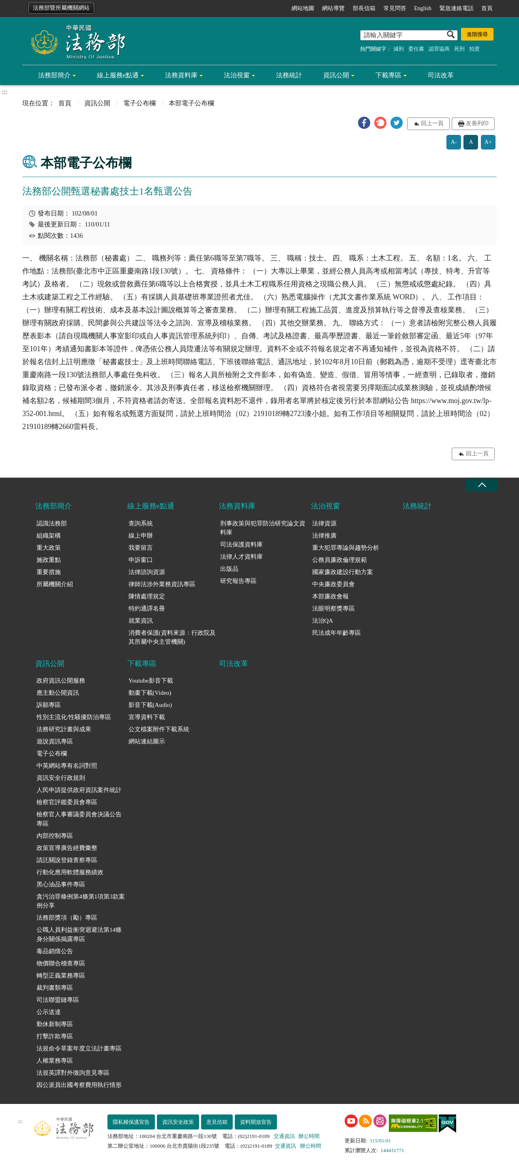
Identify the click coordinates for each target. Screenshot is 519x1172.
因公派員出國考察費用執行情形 (79, 1085)
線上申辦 (141, 535)
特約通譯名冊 (147, 608)
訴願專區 (48, 705)
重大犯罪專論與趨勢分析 (345, 547)
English (422, 8)
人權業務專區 (54, 1060)
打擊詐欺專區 (54, 1036)
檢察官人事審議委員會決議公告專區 (79, 819)
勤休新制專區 (54, 1024)
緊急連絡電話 (457, 8)
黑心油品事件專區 (60, 884)
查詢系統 (141, 523)
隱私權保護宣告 (131, 1122)
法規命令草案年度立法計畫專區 (79, 1048)
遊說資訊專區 (54, 741)
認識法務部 (51, 523)
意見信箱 (216, 1122)
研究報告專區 (238, 581)
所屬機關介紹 (54, 584)
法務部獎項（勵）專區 (66, 917)
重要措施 (48, 572)
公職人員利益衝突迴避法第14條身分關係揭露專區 (79, 934)
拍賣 (474, 49)
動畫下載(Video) (150, 693)
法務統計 (289, 75)
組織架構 (48, 535)
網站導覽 (333, 8)
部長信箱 (364, 8)
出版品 (229, 569)
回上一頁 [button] (432, 123)
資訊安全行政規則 (60, 778)
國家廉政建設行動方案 (342, 572)
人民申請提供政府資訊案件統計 (79, 790)
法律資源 (324, 523)
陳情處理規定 (147, 596)
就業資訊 (141, 620)
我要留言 (141, 547)
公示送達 (48, 1012)
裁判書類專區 (54, 987)
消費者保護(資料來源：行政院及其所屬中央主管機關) (172, 637)
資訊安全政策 (178, 1122)
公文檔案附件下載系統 (159, 729)
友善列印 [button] (477, 123)
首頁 (487, 8)
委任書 (416, 49)
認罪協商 (439, 49)
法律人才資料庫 (241, 556)
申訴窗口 (141, 560)
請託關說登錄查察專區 (66, 860)
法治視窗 (237, 75)
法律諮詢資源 (147, 572)
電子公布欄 (139, 103)
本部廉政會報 (330, 596)
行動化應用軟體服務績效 (69, 872)
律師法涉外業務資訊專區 (162, 584)
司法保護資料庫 (241, 544)
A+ (488, 142)
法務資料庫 (181, 75)
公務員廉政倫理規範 (339, 560)
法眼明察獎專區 (333, 608)
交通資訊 (284, 1136)
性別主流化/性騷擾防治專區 (73, 717)
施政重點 (48, 560)
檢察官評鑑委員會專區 (66, 802)
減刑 (398, 49)
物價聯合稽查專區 (60, 963)
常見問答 (395, 8)
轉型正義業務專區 (60, 975)
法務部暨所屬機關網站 (61, 8)
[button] (364, 123)
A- (454, 142)
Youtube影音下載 (151, 680)
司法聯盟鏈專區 (57, 1000)
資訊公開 (336, 75)
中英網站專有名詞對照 (66, 765)
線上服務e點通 (118, 75)
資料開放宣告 (256, 1122)
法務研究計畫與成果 (63, 729)
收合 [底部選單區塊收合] (482, 485)
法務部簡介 (54, 75)
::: (21, 6)
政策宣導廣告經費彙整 (66, 848)
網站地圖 (303, 8)
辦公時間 (309, 1136)
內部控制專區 (54, 836)
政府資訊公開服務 (60, 680)
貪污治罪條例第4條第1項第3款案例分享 (80, 901)
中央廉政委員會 (333, 584)
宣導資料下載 (147, 717)
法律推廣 (324, 535)
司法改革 (441, 75)
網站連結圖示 (147, 741)
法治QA (322, 620)
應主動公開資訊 (57, 693)
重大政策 (48, 547)
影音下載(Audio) (150, 705)
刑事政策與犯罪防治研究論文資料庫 (262, 528)
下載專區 (388, 75)
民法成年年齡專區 (336, 633)
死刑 (459, 49)
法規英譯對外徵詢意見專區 (72, 1073)
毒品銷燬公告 (54, 951)
